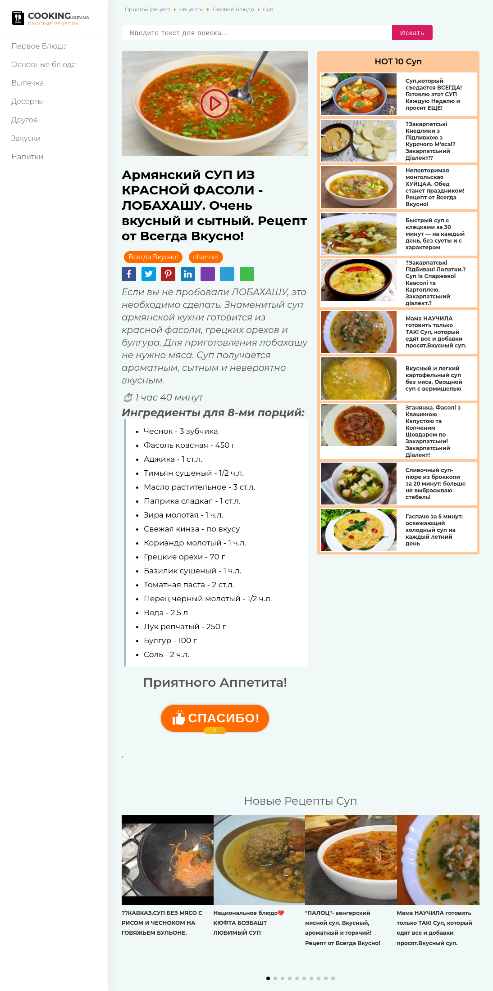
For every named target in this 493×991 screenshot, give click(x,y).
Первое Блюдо (39, 46)
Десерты (27, 101)
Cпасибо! (224, 721)
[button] (268, 978)
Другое (24, 120)
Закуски (26, 138)
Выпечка (27, 83)
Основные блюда (43, 64)
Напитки (27, 157)
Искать (412, 32)
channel (206, 257)
